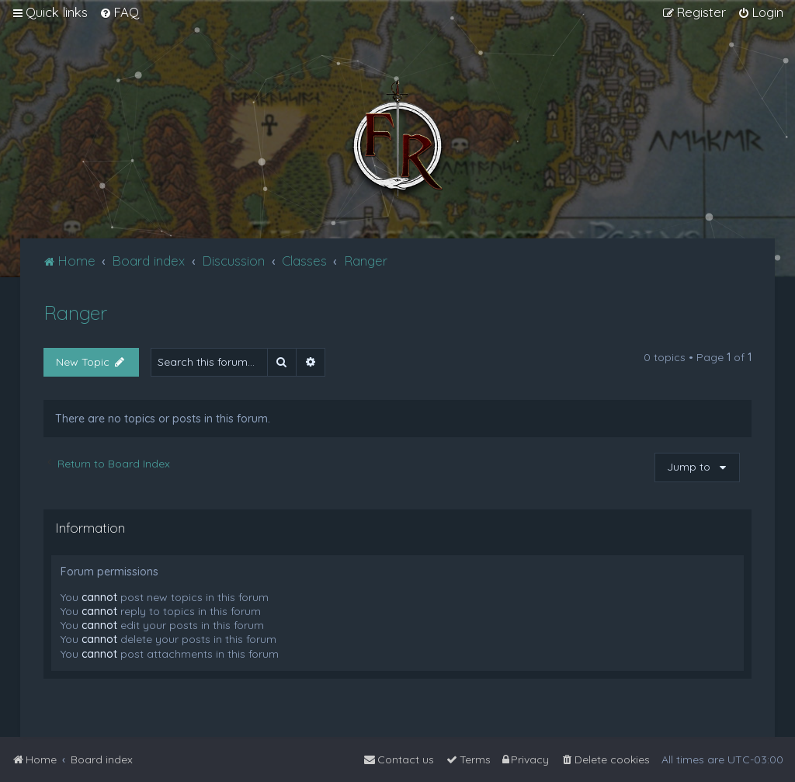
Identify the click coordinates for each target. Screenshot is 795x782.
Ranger (75, 313)
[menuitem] (119, 12)
